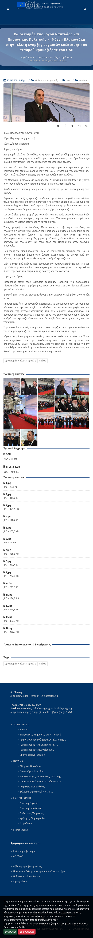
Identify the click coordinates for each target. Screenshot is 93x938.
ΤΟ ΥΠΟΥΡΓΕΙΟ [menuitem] (21, 724)
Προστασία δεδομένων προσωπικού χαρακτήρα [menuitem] (39, 871)
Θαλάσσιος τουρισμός (46, 80)
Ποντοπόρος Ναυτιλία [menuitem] (32, 771)
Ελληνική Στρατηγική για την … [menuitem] (36, 791)
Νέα (68, 80)
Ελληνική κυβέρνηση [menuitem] (24, 851)
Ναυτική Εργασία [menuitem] (29, 803)
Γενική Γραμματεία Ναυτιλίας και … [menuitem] (39, 744)
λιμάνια (42, 360)
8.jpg (7, 561)
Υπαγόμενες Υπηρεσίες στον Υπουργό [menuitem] (40, 734)
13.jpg (7, 617)
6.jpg (7, 538)
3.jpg (7, 505)
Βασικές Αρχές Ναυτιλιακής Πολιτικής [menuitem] (40, 776)
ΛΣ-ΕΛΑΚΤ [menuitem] (18, 856)
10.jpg (7, 583)
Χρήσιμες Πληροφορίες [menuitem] (32, 818)
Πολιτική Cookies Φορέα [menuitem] (26, 876)
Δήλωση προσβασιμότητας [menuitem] (27, 866)
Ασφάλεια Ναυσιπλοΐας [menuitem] (32, 786)
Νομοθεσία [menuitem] (26, 823)
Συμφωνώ (10, 931)
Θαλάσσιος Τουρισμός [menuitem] (32, 813)
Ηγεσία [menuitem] (24, 729)
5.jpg (7, 527)
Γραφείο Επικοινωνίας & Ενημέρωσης (55, 57)
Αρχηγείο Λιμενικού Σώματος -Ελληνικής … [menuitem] (43, 739)
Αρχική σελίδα (27, 57)
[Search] (85, 8)
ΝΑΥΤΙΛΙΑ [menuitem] (18, 761)
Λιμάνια (83, 80)
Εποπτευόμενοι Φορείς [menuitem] (32, 754)
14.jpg (7, 628)
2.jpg (7, 494)
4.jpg (7, 516)
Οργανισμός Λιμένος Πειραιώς (20, 360)
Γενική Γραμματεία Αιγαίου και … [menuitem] (37, 749)
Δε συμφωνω (27, 931)
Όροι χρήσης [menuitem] (20, 881)
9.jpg (7, 572)
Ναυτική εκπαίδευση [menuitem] (31, 808)
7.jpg (7, 550)
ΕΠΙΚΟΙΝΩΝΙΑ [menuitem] (20, 829)
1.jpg (7, 483)
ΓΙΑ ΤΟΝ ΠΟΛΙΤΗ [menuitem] (22, 798)
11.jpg (7, 594)
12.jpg (7, 605)
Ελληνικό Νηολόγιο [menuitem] (30, 766)
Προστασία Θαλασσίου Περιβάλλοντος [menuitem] (40, 781)
